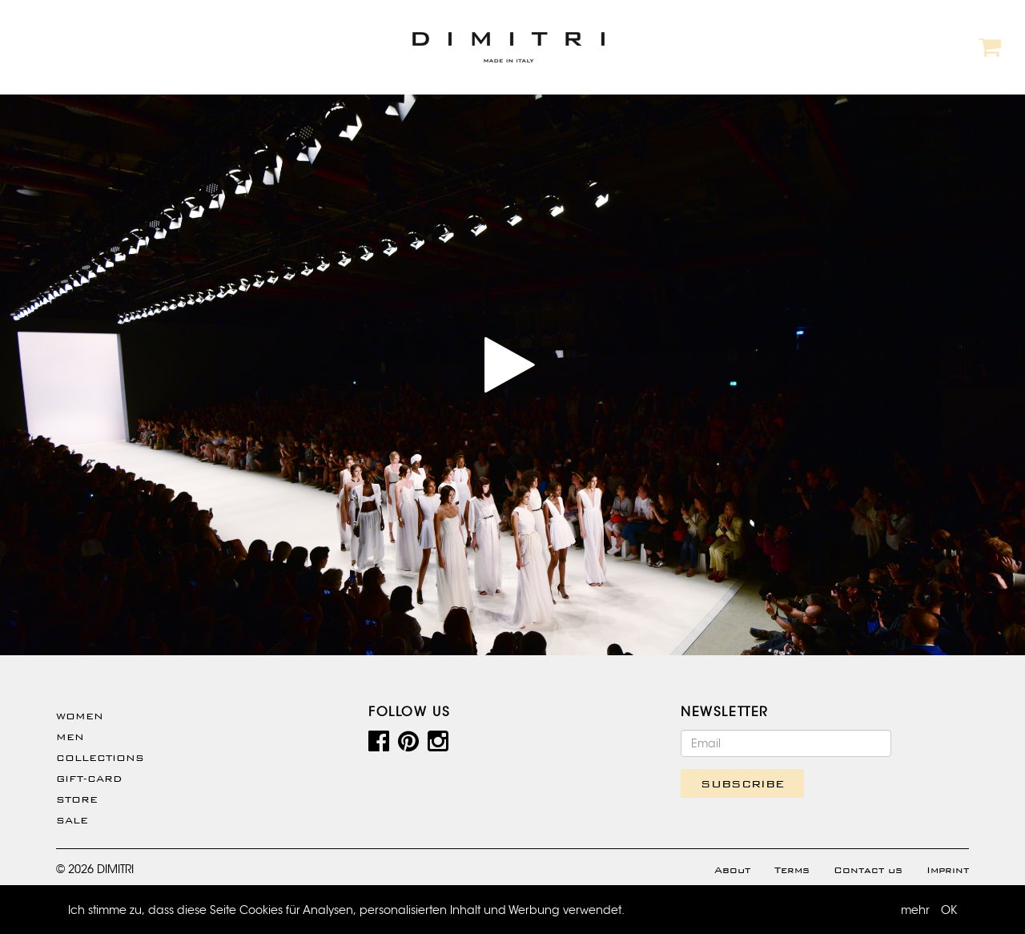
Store (77, 799)
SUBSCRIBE (742, 783)
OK (949, 910)
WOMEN (79, 716)
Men (70, 737)
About (732, 870)
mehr (915, 910)
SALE (72, 820)
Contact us (868, 870)
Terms (792, 870)
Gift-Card (89, 778)
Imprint (948, 870)
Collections (100, 757)
